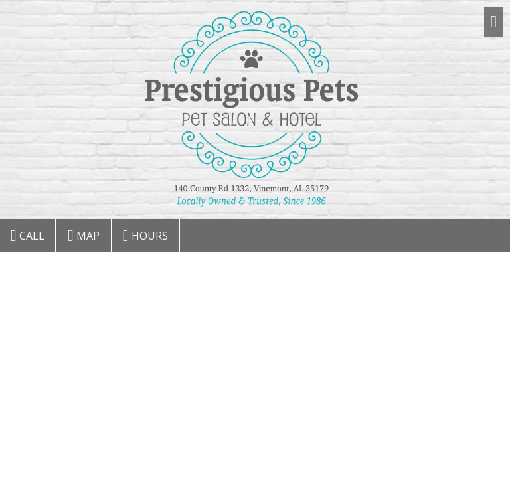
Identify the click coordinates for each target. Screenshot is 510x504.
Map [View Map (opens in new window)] (84, 236)
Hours (145, 236)
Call (27, 236)
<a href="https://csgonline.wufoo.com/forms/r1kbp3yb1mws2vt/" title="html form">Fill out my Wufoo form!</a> (255, 377)
